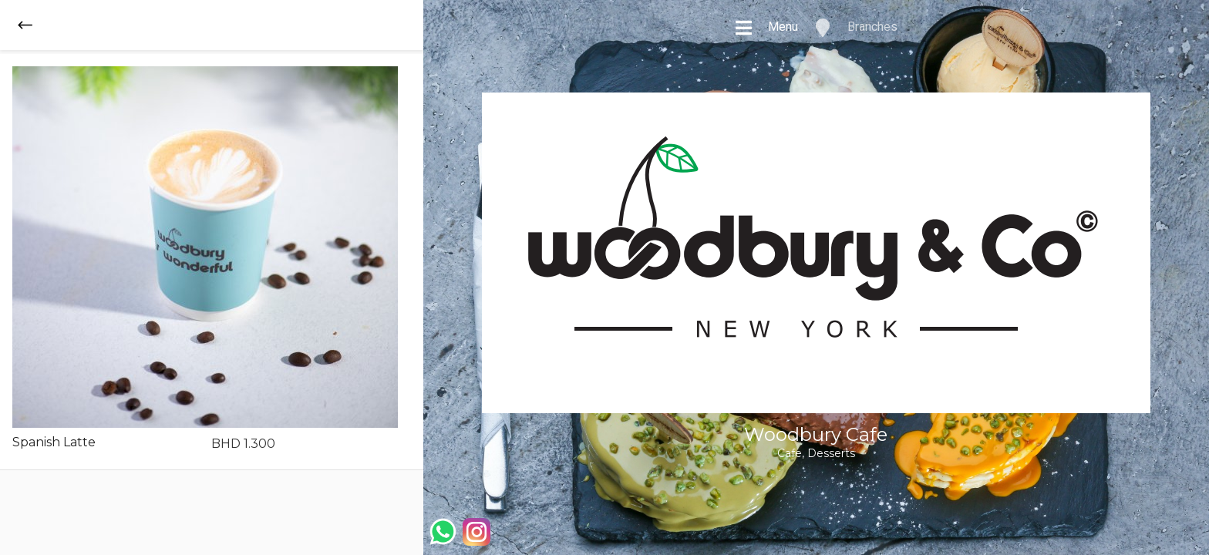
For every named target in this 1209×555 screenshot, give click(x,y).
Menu (766, 27)
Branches (855, 27)
